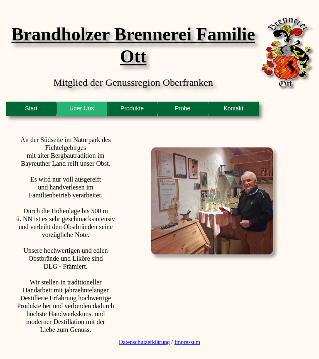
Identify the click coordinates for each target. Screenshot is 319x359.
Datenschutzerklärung (144, 342)
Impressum (187, 342)
